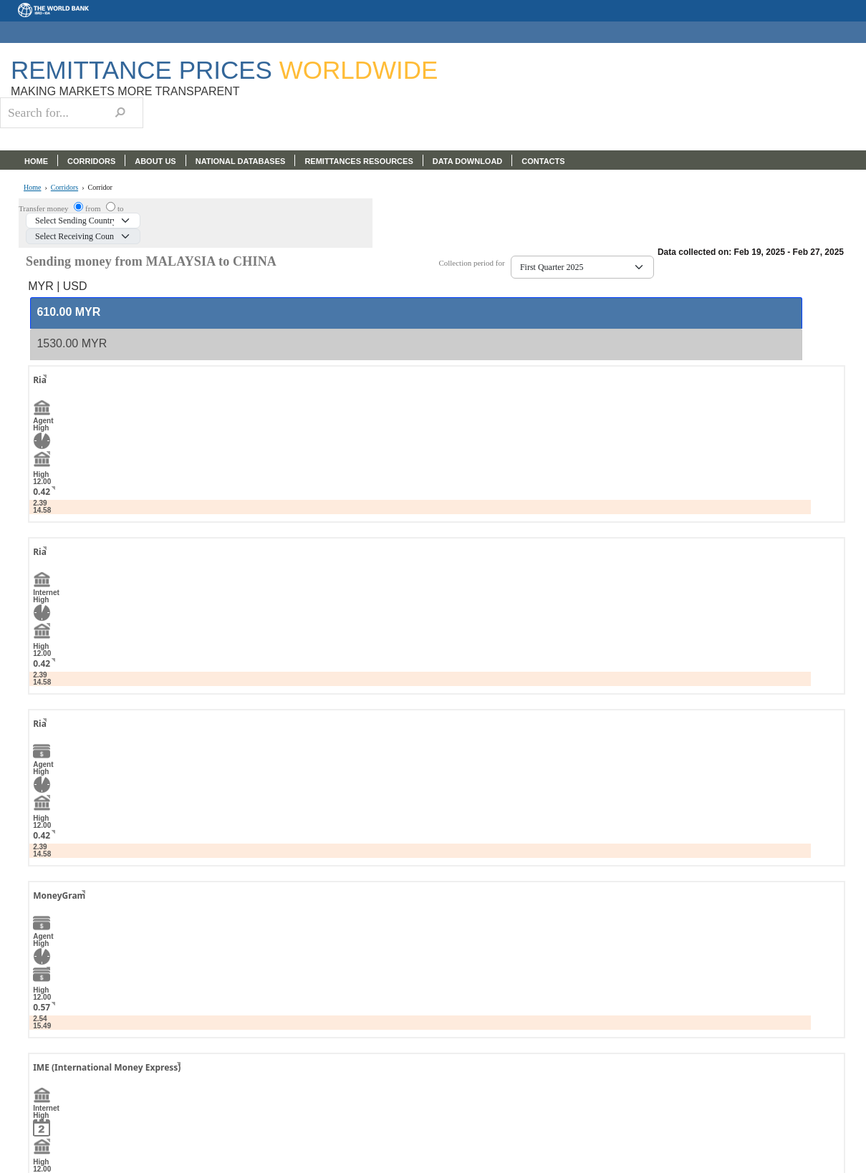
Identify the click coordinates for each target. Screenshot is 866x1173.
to (120, 208)
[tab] (416, 313)
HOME (36, 161)
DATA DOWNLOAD (468, 161)
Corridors (64, 187)
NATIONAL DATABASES (241, 161)
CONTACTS (542, 161)
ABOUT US (155, 161)
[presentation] (68, 312)
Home (32, 187)
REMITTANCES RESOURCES (358, 161)
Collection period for (474, 263)
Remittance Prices (224, 70)
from (93, 208)
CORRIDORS (91, 161)
